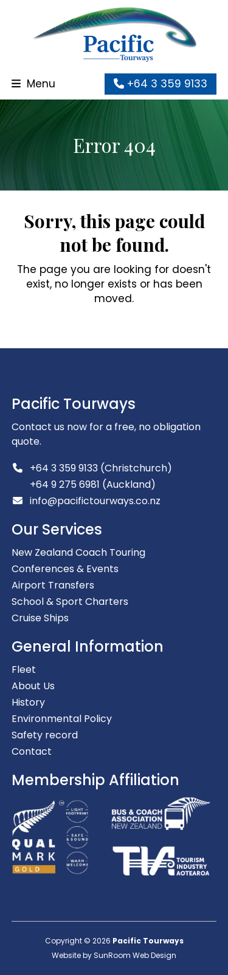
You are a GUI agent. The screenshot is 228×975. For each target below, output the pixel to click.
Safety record (45, 735)
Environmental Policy (62, 719)
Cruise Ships (40, 618)
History (28, 702)
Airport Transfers (53, 585)
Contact (32, 751)
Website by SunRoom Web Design (114, 955)
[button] (33, 83)
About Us (33, 686)
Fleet (24, 669)
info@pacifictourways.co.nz (95, 501)
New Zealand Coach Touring (78, 552)
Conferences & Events (65, 569)
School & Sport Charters (70, 602)
